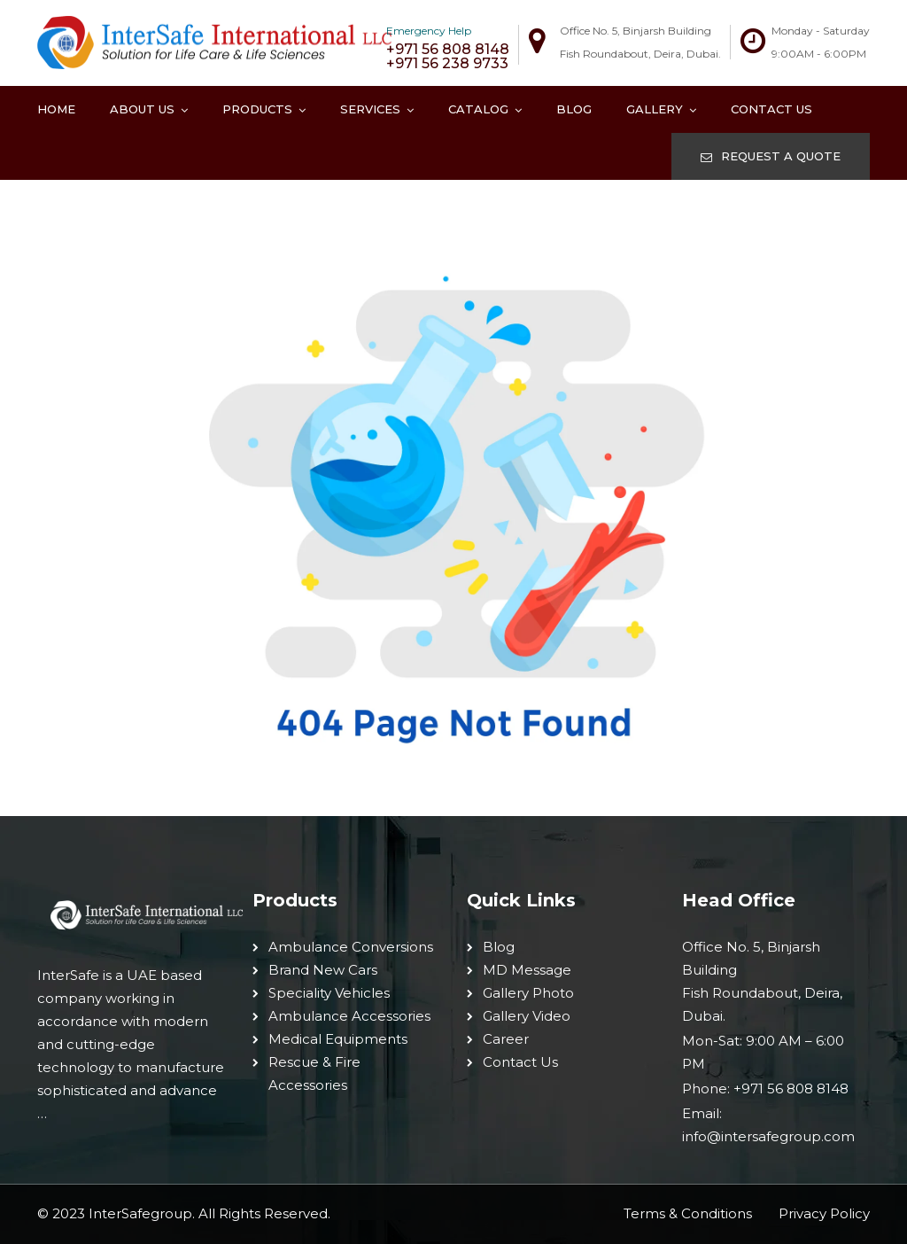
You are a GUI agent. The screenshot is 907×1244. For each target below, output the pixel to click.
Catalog (478, 109)
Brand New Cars (322, 969)
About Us (142, 109)
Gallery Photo (528, 992)
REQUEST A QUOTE (771, 156)
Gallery (654, 109)
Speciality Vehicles (329, 992)
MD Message (527, 969)
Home (56, 109)
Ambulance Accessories (349, 1015)
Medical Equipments (337, 1038)
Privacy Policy (824, 1213)
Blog (574, 109)
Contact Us (771, 109)
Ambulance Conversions (350, 946)
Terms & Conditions (688, 1213)
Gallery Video (526, 1015)
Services (370, 109)
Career (506, 1038)
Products (257, 109)
